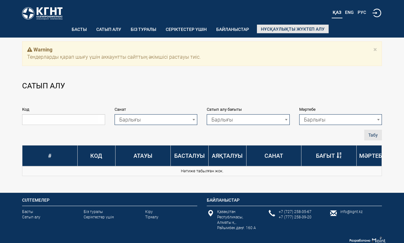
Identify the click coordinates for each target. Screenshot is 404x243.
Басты (79, 29)
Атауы (143, 155)
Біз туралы (143, 29)
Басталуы (189, 155)
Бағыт (325, 155)
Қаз (337, 12)
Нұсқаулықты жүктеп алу (292, 29)
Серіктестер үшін (186, 29)
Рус (362, 12)
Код (25, 109)
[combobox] (156, 119)
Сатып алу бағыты (224, 109)
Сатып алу (108, 29)
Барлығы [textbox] (130, 120)
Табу (373, 135)
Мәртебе (307, 109)
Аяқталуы (227, 155)
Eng (349, 12)
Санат (120, 109)
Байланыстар (232, 29)
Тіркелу (151, 217)
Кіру (149, 212)
